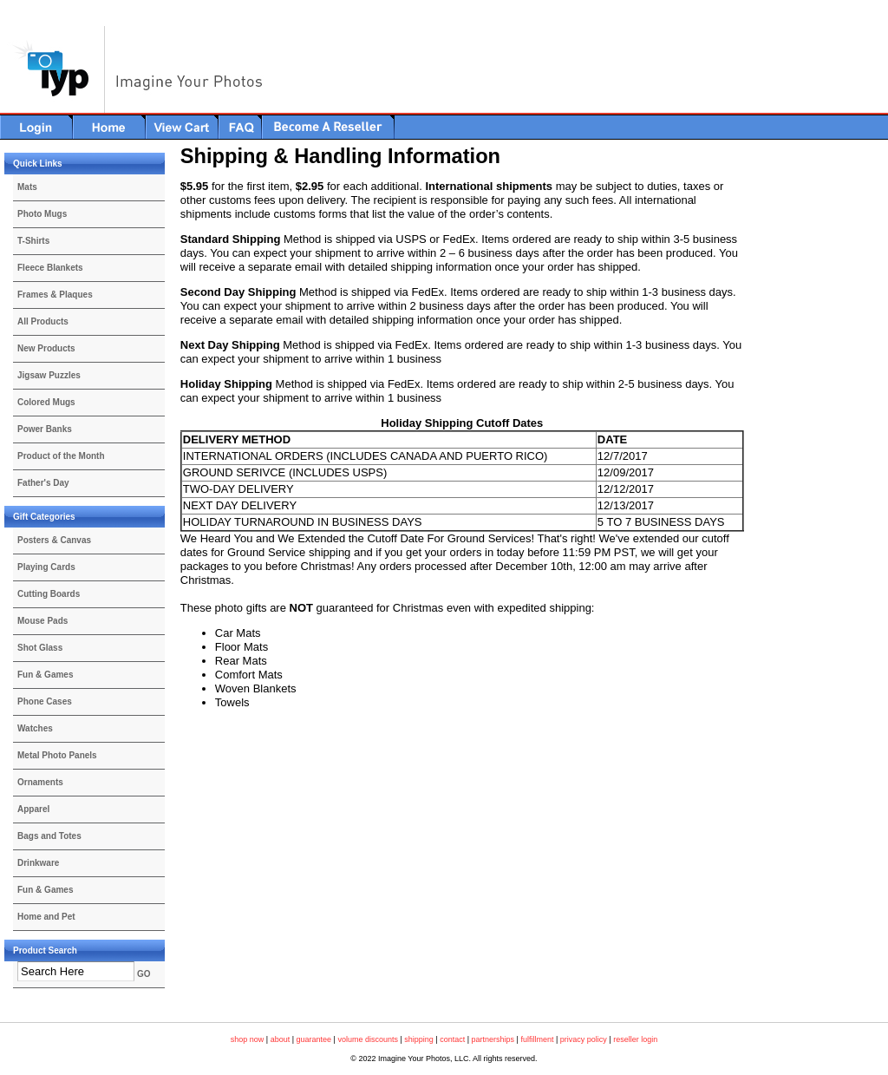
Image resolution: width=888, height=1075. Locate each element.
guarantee (314, 1039)
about (281, 1039)
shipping (419, 1039)
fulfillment (536, 1039)
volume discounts (367, 1039)
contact (452, 1039)
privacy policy (583, 1039)
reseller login (635, 1039)
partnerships (493, 1039)
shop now (247, 1039)
